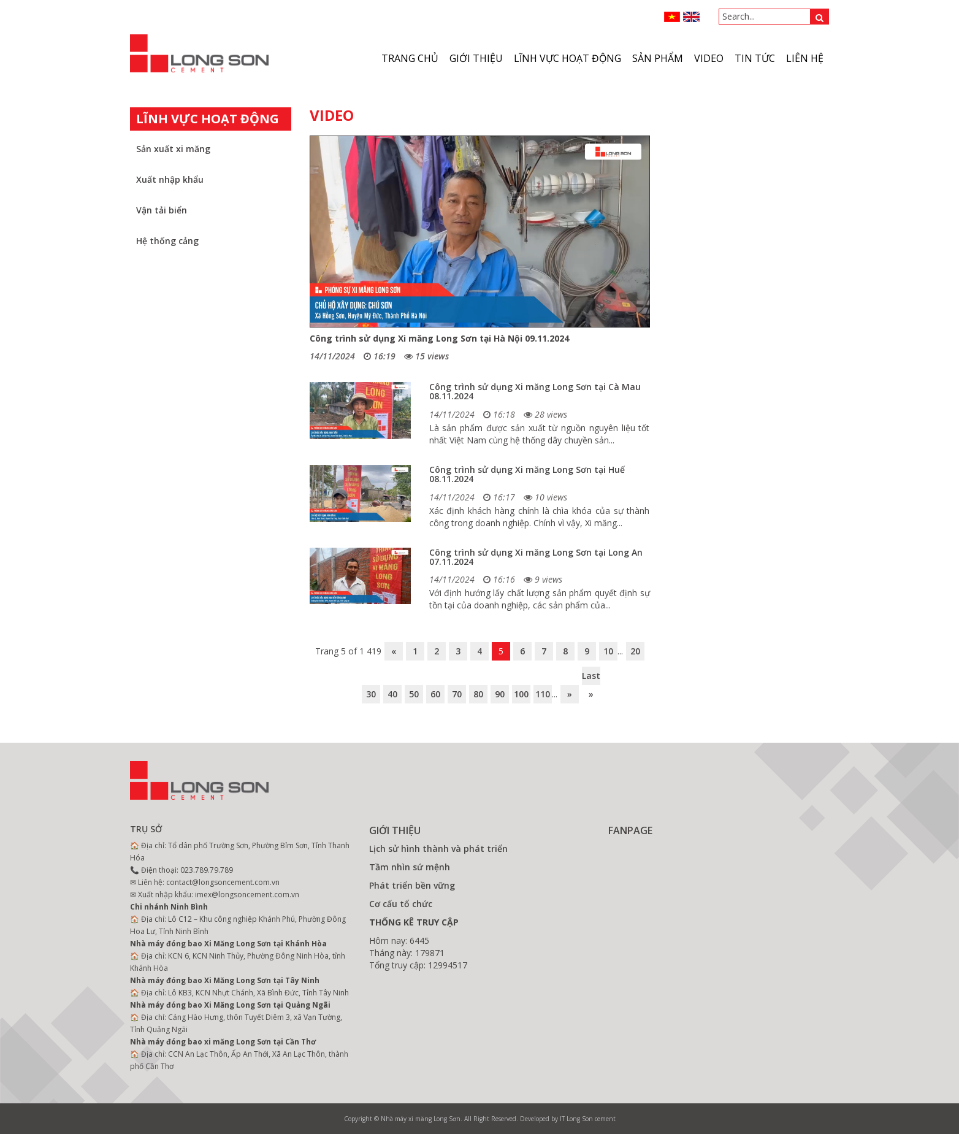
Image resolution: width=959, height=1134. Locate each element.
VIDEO (709, 58)
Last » (591, 677)
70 (457, 694)
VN (672, 17)
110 (542, 694)
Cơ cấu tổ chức (400, 904)
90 (500, 694)
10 (608, 651)
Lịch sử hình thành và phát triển (438, 848)
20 (635, 651)
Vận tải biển (161, 210)
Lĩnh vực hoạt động (567, 58)
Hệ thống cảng (167, 241)
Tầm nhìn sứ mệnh (409, 867)
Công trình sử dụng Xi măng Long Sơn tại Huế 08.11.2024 (527, 474)
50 (414, 694)
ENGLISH (691, 17)
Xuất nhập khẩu (170, 179)
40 (392, 694)
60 (435, 694)
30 (371, 694)
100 (521, 694)
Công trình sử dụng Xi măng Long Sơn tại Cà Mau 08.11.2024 (535, 391)
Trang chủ (409, 58)
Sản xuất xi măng (173, 149)
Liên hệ (804, 58)
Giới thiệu (476, 58)
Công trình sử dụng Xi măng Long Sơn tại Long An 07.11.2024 (536, 556)
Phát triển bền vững (412, 885)
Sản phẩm (657, 58)
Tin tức (755, 58)
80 (478, 694)
